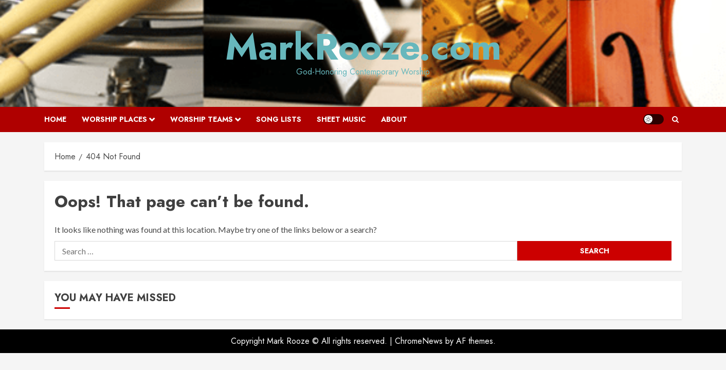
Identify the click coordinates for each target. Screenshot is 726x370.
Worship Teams (201, 119)
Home (55, 119)
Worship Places (114, 119)
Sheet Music (341, 119)
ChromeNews (419, 341)
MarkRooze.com (363, 46)
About (394, 119)
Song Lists (278, 119)
